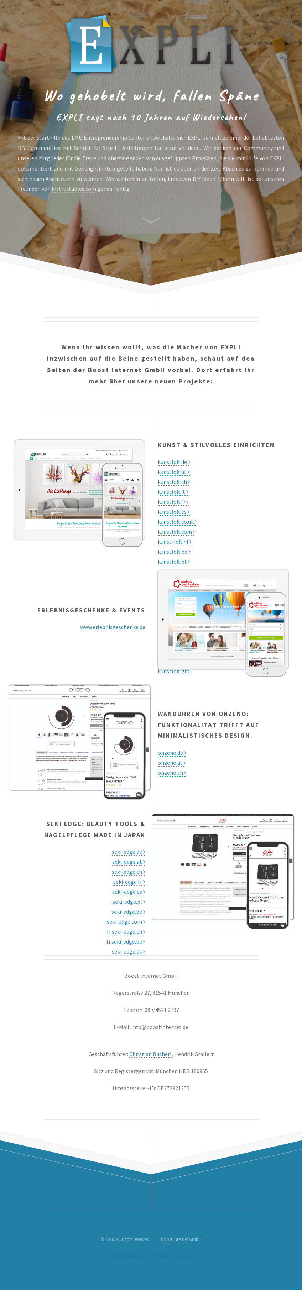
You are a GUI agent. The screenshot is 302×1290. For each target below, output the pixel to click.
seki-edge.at (128, 861)
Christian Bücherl (150, 1053)
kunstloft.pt (174, 561)
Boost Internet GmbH (127, 370)
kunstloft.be (174, 551)
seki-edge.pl (129, 901)
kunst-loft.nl (175, 541)
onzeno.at (172, 762)
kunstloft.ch (174, 481)
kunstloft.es (174, 511)
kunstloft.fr (173, 501)
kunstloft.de (174, 461)
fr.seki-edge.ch (126, 931)
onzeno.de (172, 752)
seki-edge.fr (129, 881)
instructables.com (74, 188)
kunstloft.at (174, 471)
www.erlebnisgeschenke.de (112, 627)
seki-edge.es (128, 891)
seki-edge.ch (128, 871)
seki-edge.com (126, 921)
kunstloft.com (176, 531)
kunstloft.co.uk (177, 521)
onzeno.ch (172, 772)
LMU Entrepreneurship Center (108, 137)
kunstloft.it (173, 491)
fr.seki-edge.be (125, 941)
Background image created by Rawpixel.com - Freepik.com (151, 1255)
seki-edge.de (128, 851)
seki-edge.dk (128, 951)
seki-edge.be (128, 911)
